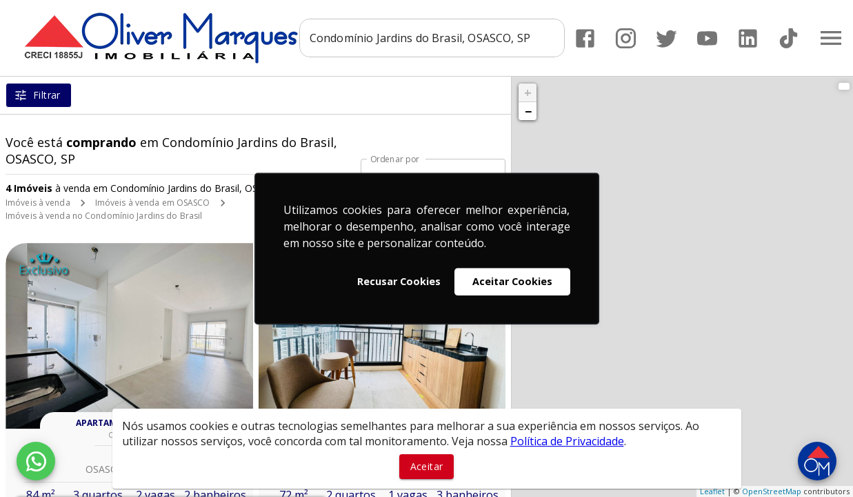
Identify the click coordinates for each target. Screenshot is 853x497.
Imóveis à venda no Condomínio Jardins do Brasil (104, 216)
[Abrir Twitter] (666, 38)
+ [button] (528, 92)
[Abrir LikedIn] (748, 38)
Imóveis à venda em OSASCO (152, 202)
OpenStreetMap (771, 491)
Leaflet (712, 491)
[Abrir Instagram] (626, 38)
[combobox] (432, 38)
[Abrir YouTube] (707, 38)
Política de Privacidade (567, 441)
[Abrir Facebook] (585, 38)
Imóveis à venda (38, 202)
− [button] (528, 111)
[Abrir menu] (831, 38)
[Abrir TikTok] (788, 38)
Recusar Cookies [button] (399, 281)
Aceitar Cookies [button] (512, 281)
